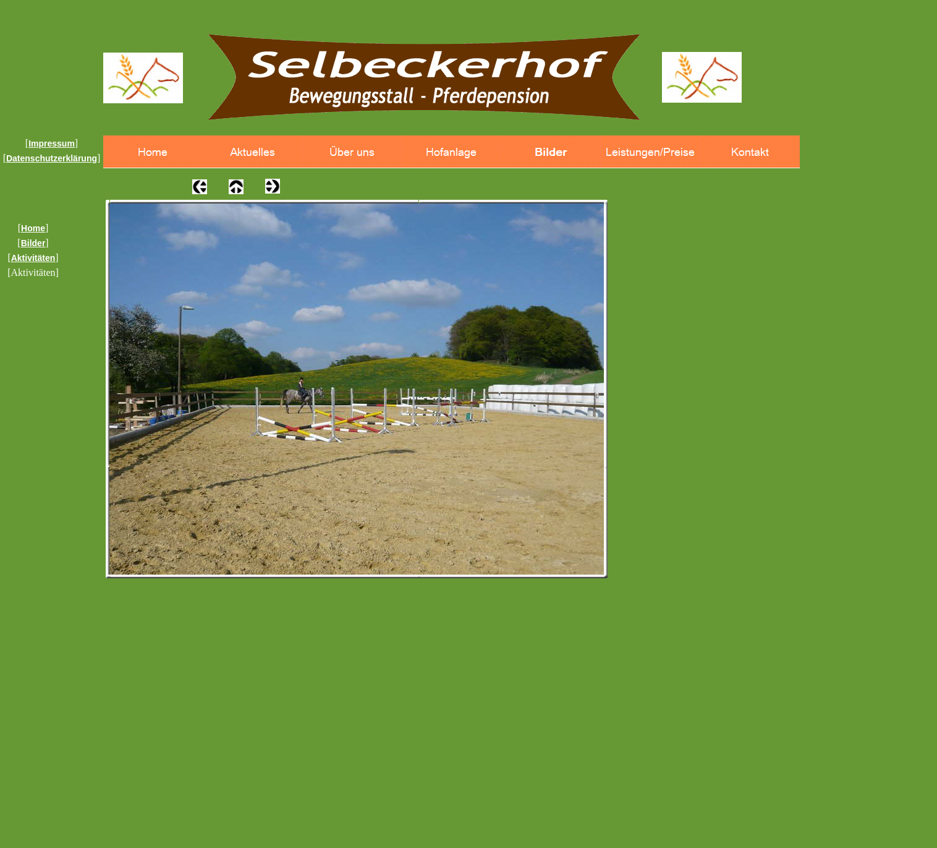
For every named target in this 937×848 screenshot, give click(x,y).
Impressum (51, 143)
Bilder (33, 243)
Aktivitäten (33, 258)
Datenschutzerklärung (51, 158)
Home (33, 228)
